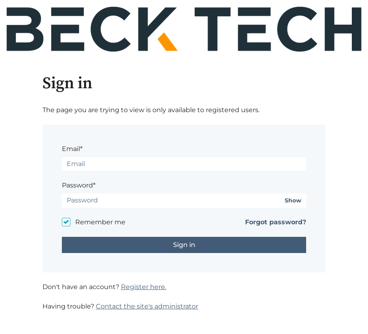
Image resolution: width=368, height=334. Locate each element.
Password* (78, 185)
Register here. (143, 287)
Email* (72, 149)
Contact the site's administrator (147, 306)
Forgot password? (275, 222)
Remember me (100, 222)
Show (293, 200)
